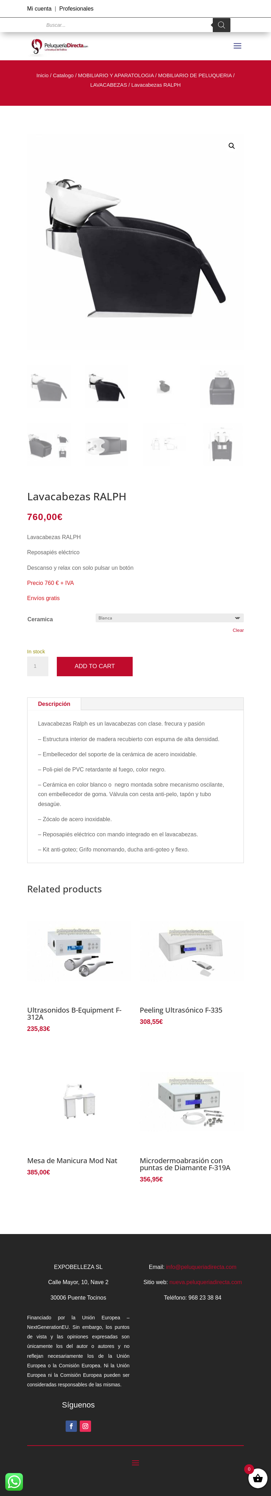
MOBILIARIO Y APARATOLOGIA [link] (116, 75)
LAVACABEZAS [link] (108, 85)
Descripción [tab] (54, 704)
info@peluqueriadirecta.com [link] (201, 1267)
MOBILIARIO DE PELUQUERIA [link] (195, 75)
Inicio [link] (42, 75)
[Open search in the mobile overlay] (135, 25)
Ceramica (40, 619)
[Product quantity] (37, 666)
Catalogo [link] (63, 75)
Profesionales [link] (76, 9)
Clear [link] (238, 630)
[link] (60, 46)
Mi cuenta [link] (39, 9)
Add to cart (94, 666)
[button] (231, 146)
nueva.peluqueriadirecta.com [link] (205, 1282)
